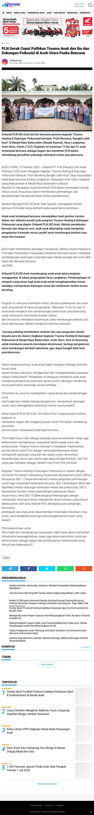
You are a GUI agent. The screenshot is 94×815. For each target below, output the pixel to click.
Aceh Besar (59, 13)
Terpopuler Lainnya (47, 784)
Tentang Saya (36, 805)
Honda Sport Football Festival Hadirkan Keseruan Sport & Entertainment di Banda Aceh (40, 693)
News (9, 13)
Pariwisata (85, 13)
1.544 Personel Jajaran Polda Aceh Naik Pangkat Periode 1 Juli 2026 (36, 768)
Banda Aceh (19, 13)
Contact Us (49, 805)
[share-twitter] (47, 568)
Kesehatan (72, 13)
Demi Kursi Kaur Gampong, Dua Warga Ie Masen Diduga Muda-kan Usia (36, 749)
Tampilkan (86, 647)
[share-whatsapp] (65, 568)
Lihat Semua (47, 665)
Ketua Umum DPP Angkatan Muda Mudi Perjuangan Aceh (38, 731)
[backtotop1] (91, 811)
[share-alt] (10, 568)
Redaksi (60, 805)
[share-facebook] (28, 568)
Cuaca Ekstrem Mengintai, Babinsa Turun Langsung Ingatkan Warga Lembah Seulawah (38, 712)
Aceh (49, 13)
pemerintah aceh (36, 13)
